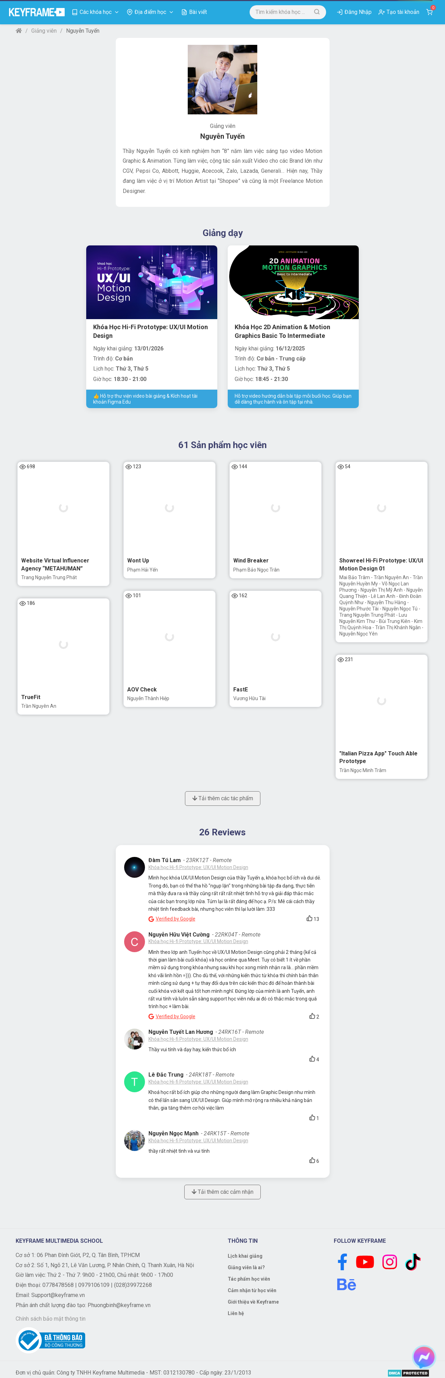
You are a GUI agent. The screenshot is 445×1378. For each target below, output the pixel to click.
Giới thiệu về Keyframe (253, 1302)
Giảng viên (44, 30)
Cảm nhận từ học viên (252, 1290)
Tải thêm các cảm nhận (222, 1192)
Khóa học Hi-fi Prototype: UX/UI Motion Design (198, 867)
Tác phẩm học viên (249, 1279)
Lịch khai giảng (245, 1256)
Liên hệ (236, 1313)
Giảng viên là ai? (246, 1267)
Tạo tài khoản (403, 12)
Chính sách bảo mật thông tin (51, 1318)
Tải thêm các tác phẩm (222, 798)
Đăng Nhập (358, 12)
